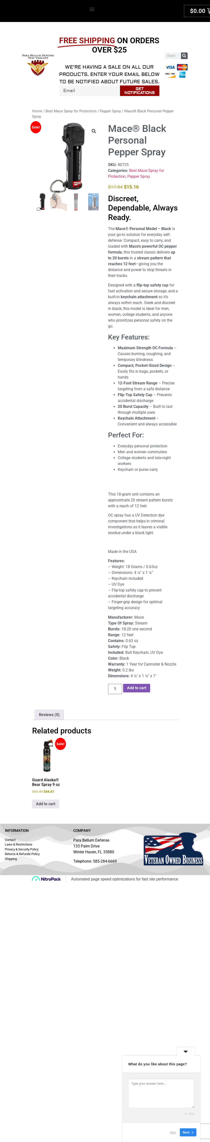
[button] (92, 9)
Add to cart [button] (45, 804)
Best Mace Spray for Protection (71, 111)
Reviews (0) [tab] (49, 714)
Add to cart (136, 688)
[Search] (184, 56)
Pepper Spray (110, 111)
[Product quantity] (115, 689)
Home (37, 111)
